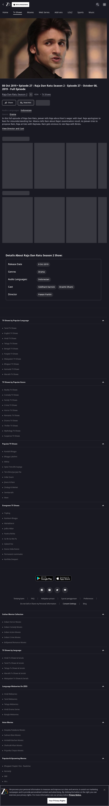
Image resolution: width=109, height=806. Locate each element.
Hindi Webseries (10, 694)
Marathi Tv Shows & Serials (15, 673)
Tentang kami (19, 598)
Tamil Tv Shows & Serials (14, 663)
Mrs (5, 781)
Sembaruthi (8, 492)
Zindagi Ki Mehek (11, 487)
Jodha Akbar (9, 528)
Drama (13, 114)
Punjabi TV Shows (11, 354)
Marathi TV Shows (11, 374)
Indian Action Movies (12, 632)
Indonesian (26, 110)
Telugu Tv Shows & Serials (14, 668)
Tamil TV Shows (10, 328)
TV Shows (46, 94)
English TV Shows (11, 333)
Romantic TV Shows (12, 415)
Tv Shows (17, 13)
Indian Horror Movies (12, 622)
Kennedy (7, 771)
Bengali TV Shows (11, 348)
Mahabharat (9, 523)
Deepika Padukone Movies (14, 730)
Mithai (6, 462)
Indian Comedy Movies (13, 627)
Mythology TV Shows (12, 431)
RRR (5, 776)
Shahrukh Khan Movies (13, 745)
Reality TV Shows (10, 390)
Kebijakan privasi (47, 598)
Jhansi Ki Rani (9, 482)
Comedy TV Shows (11, 395)
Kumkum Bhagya (11, 518)
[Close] (104, 790)
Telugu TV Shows (10, 343)
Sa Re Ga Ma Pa (10, 539)
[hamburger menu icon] (104, 4)
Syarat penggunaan (69, 598)
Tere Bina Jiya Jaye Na (12, 472)
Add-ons (59, 13)
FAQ (32, 598)
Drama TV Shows (11, 420)
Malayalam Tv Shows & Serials (16, 678)
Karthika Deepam (11, 559)
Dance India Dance (11, 549)
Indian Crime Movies (12, 637)
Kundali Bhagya (10, 451)
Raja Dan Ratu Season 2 (14, 94)
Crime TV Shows (10, 405)
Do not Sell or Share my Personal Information (38, 604)
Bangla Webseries (11, 714)
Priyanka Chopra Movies (13, 750)
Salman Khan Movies (12, 735)
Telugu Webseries (11, 704)
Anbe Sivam (9, 477)
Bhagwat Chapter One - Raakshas (17, 766)
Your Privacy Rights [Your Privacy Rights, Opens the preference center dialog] (57, 801)
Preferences (88, 598)
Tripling (7, 513)
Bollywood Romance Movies (15, 642)
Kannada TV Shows (11, 369)
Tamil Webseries (10, 699)
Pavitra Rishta (9, 533)
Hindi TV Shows (10, 338)
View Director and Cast (13, 128)
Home (5, 13)
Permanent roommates (13, 554)
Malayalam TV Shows (12, 359)
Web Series (44, 13)
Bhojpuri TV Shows (11, 364)
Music (91, 13)
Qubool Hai (8, 544)
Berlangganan (20, 5)
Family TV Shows (10, 400)
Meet (6, 497)
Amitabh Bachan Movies (13, 740)
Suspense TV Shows (12, 436)
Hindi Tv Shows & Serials (14, 658)
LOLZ (70, 13)
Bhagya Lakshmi (10, 456)
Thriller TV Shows (11, 426)
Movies (30, 13)
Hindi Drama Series (12, 709)
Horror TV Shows (11, 410)
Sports (80, 13)
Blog (85, 604)
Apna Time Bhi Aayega (13, 467)
